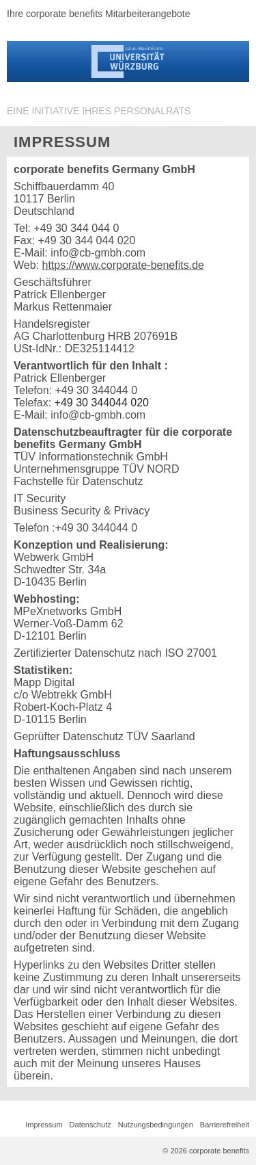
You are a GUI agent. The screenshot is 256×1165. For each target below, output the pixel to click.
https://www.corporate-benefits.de (123, 265)
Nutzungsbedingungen (155, 1125)
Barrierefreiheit (224, 1125)
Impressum (43, 1125)
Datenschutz (90, 1125)
